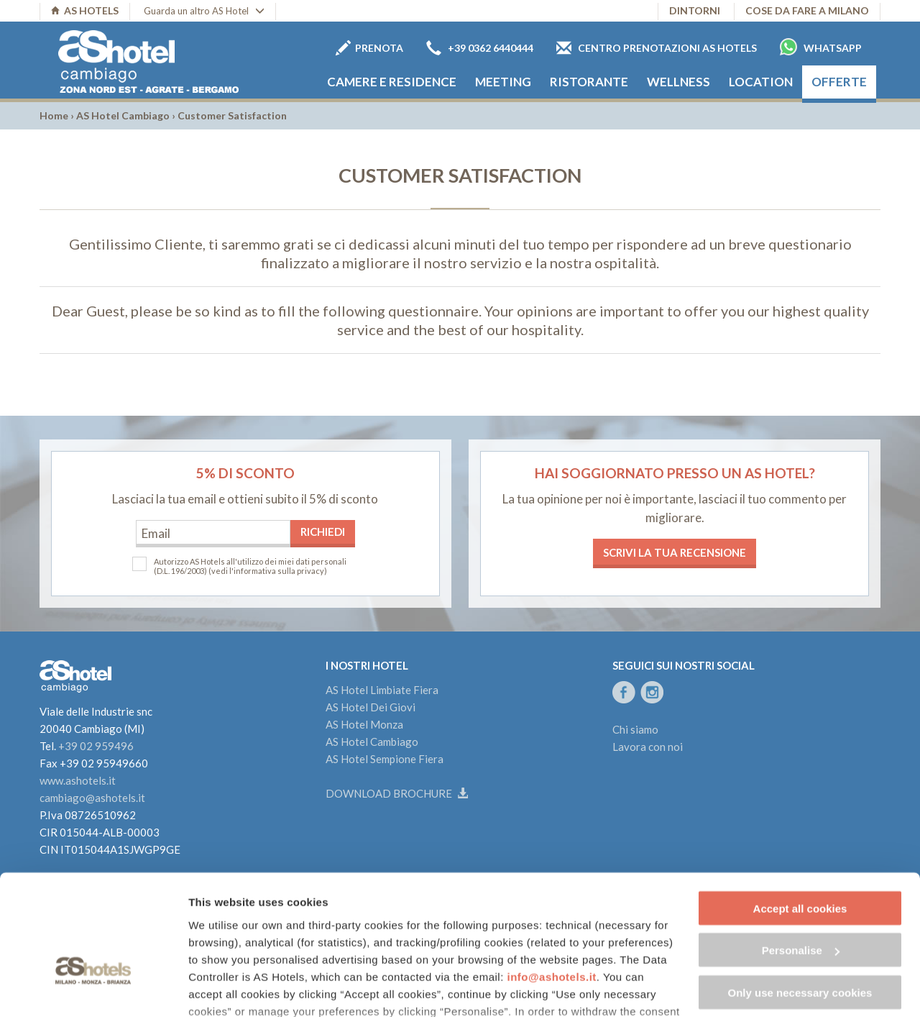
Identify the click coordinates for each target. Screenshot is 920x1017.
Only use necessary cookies (800, 897)
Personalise (801, 855)
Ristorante (589, 81)
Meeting (503, 81)
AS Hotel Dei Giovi (370, 707)
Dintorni (694, 10)
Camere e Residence (391, 81)
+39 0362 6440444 (479, 47)
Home (54, 115)
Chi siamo (635, 729)
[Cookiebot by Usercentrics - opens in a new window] (93, 989)
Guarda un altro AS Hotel (204, 11)
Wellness (678, 81)
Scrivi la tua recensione (674, 552)
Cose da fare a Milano (807, 10)
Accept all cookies (800, 813)
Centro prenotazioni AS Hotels (656, 47)
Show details (221, 988)
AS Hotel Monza (364, 724)
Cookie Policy (230, 950)
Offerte (839, 81)
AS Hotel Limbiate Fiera (382, 689)
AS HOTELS (85, 10)
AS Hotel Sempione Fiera (384, 758)
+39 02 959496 (96, 745)
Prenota (369, 47)
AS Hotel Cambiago (123, 115)
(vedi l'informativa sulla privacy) (267, 570)
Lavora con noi (647, 746)
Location (761, 81)
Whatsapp (821, 46)
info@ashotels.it (552, 881)
